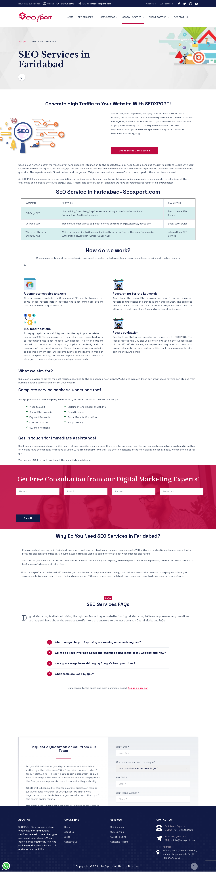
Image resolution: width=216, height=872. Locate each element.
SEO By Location (131, 17)
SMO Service (107, 17)
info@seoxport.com (100, 3)
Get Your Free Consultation (134, 151)
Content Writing (119, 842)
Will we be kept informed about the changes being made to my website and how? (110, 653)
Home (70, 17)
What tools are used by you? (74, 674)
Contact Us (181, 17)
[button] (108, 643)
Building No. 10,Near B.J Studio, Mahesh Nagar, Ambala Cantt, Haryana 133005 (180, 855)
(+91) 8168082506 (64, 3)
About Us (151, 3)
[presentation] (39, 506)
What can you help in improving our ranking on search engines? (98, 642)
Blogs (67, 837)
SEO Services (85, 17)
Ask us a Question (138, 688)
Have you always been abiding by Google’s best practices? (95, 664)
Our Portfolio (166, 3)
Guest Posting (157, 17)
